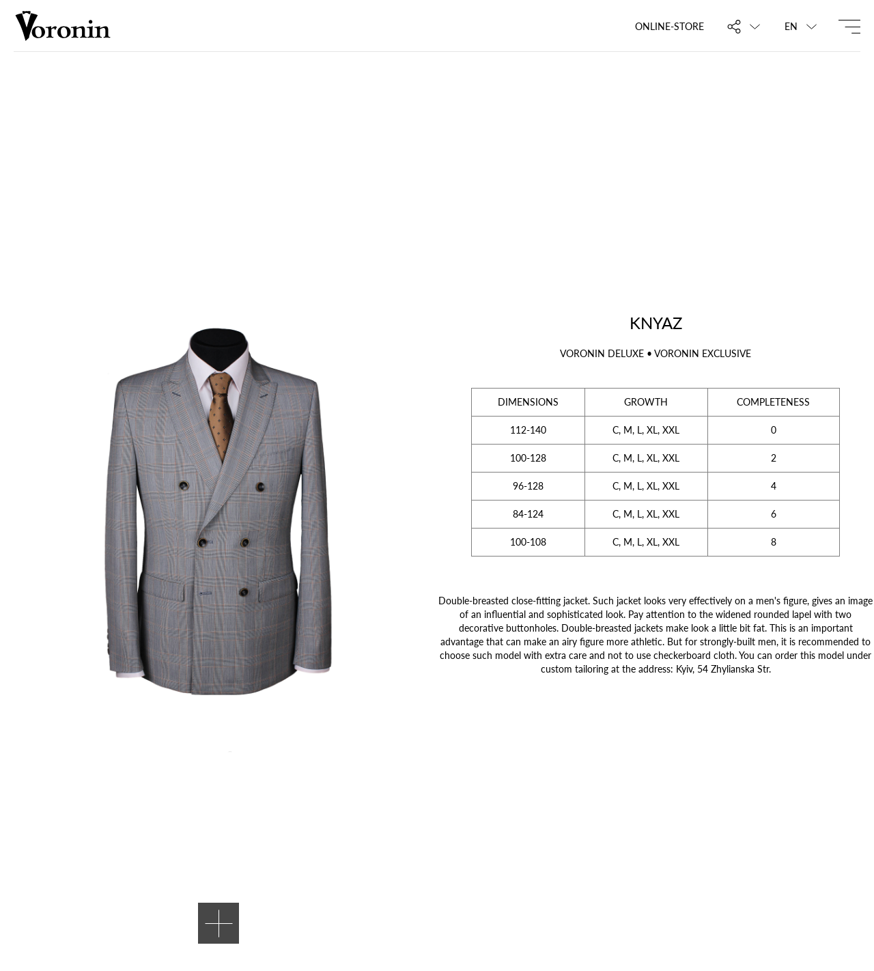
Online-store (669, 26)
